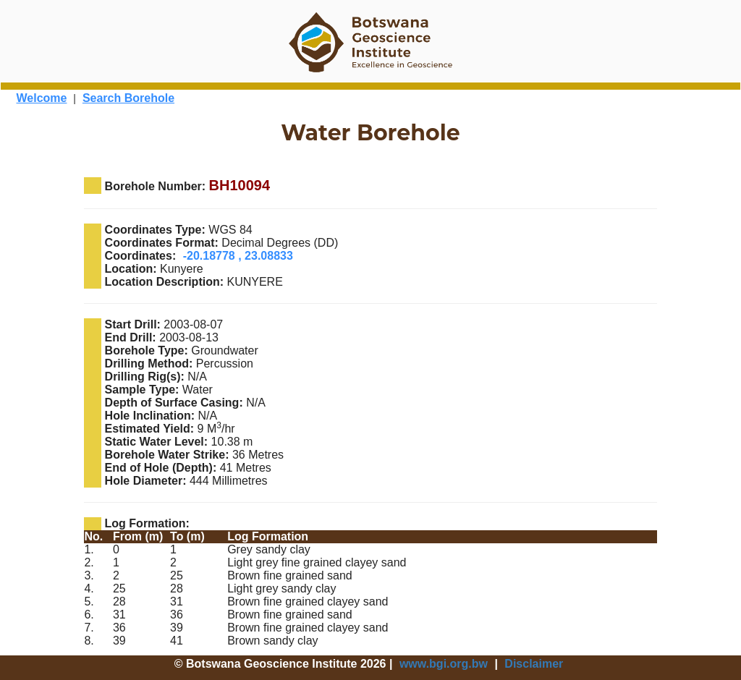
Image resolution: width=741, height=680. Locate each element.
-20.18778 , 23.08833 (238, 256)
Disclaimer (533, 664)
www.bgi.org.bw (443, 664)
